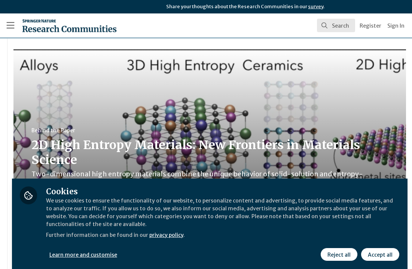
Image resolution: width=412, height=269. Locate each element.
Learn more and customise (172, 249)
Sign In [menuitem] (396, 25)
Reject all (338, 249)
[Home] (57, 25)
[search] (336, 25)
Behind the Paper (142, 130)
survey (315, 6)
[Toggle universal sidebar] (10, 25)
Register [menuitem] (370, 25)
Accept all (379, 249)
